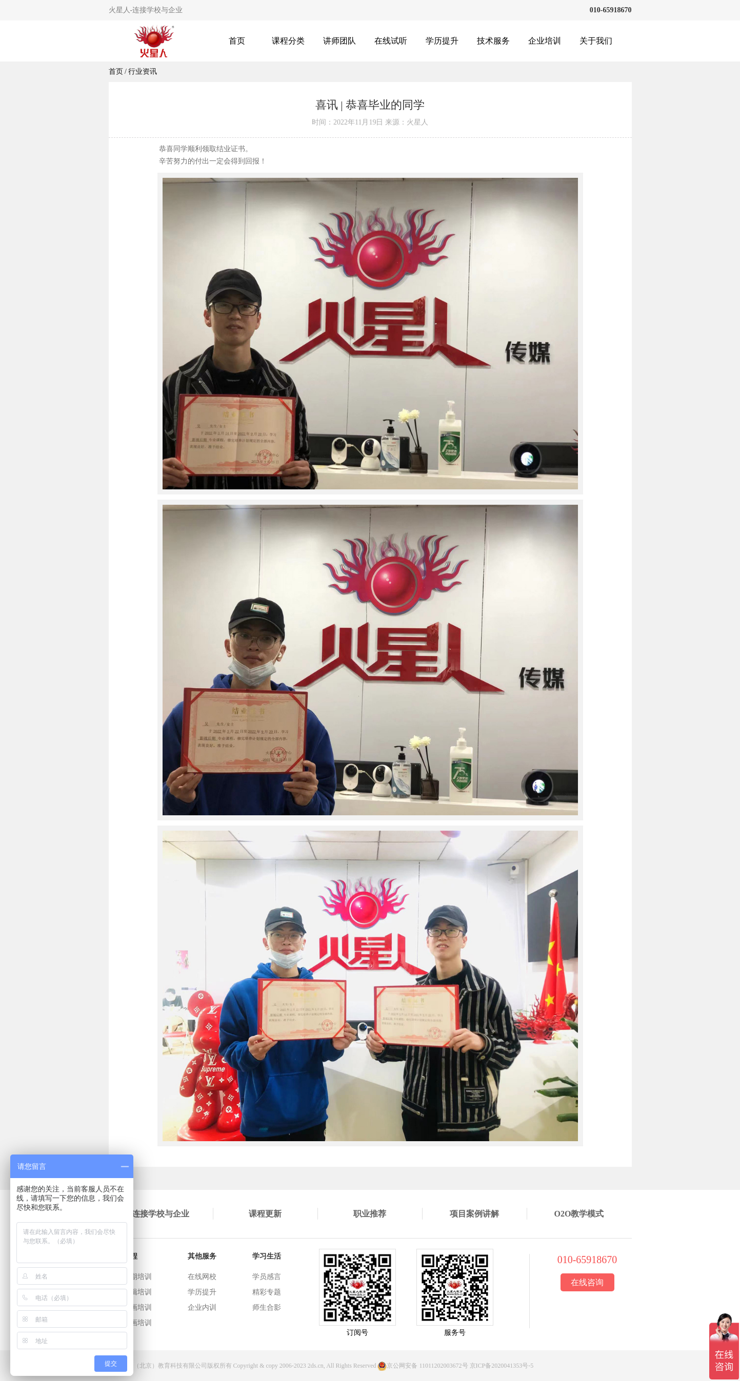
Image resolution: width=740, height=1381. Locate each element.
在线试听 (390, 40)
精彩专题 (266, 1292)
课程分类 (288, 40)
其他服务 (202, 1256)
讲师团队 (339, 40)
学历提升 (442, 40)
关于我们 (595, 40)
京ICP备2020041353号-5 (502, 1365)
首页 (237, 40)
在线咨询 (587, 1282)
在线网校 (202, 1277)
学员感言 (266, 1277)
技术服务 (493, 40)
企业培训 (544, 40)
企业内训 (202, 1307)
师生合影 (266, 1307)
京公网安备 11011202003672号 (427, 1365)
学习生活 (266, 1256)
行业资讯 (142, 71)
